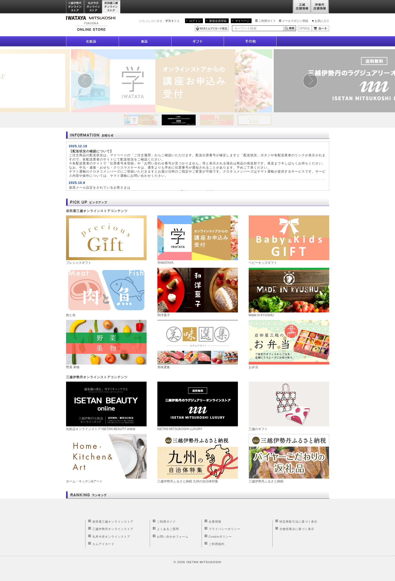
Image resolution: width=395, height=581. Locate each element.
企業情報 (215, 521)
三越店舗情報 (302, 7)
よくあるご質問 (168, 529)
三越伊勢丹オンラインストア (75, 7)
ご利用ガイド (267, 20)
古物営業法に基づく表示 (296, 529)
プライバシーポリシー (224, 529)
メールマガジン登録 (295, 20)
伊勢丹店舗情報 (320, 7)
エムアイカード (103, 543)
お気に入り (322, 20)
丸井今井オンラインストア (93, 7)
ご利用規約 (216, 543)
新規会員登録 (218, 20)
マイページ (242, 20)
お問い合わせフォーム (172, 536)
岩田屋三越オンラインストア (111, 7)
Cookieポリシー (220, 536)
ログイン (195, 20)
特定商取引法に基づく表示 (298, 521)
